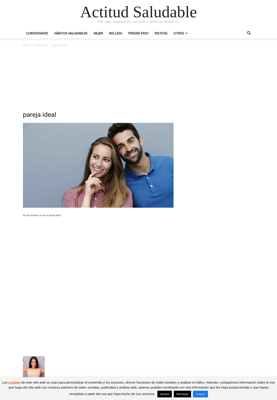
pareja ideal (41, 45)
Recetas (161, 33)
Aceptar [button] (200, 394)
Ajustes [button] (164, 394)
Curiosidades (37, 33)
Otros (179, 33)
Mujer (98, 33)
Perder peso (138, 33)
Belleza (115, 33)
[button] (249, 34)
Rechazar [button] (182, 394)
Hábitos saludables (70, 33)
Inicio (26, 45)
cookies (14, 382)
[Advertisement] (138, 80)
